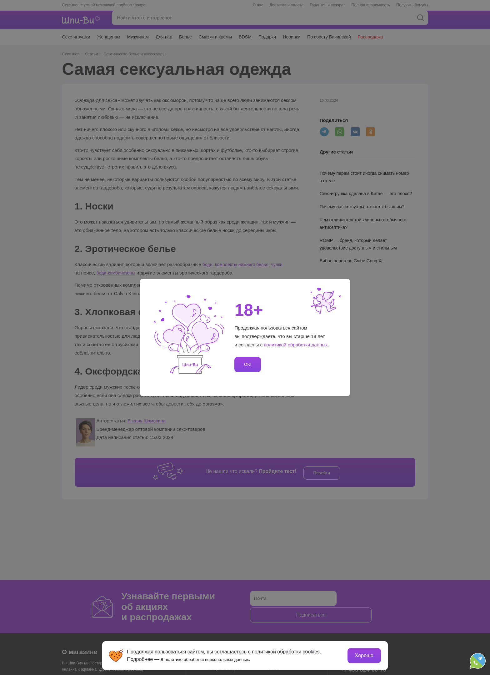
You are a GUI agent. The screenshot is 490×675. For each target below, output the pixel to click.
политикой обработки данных (296, 344)
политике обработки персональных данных (215, 658)
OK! (247, 364)
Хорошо (363, 654)
